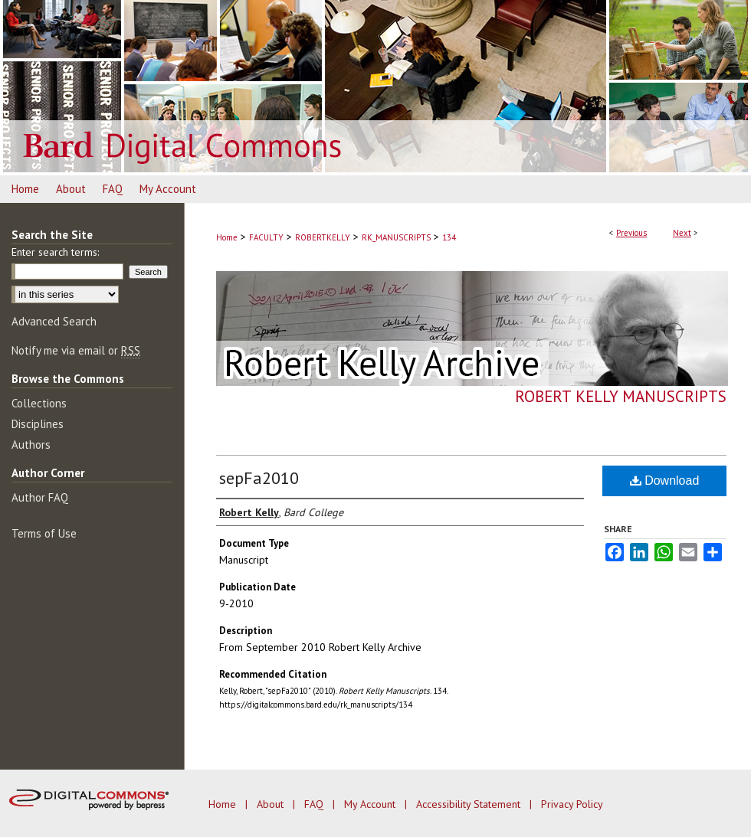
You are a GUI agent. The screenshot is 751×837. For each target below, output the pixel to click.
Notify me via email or (75, 350)
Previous (631, 232)
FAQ (315, 804)
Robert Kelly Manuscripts (620, 396)
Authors (31, 444)
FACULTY (266, 237)
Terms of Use (44, 533)
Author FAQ (39, 497)
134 (449, 237)
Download (665, 480)
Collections (39, 403)
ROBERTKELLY (322, 237)
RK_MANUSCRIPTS (396, 237)
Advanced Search (54, 321)
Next (682, 232)
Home (227, 237)
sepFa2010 (259, 478)
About (272, 804)
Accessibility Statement (469, 804)
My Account (371, 804)
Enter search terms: (55, 252)
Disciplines (37, 424)
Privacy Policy (572, 804)
